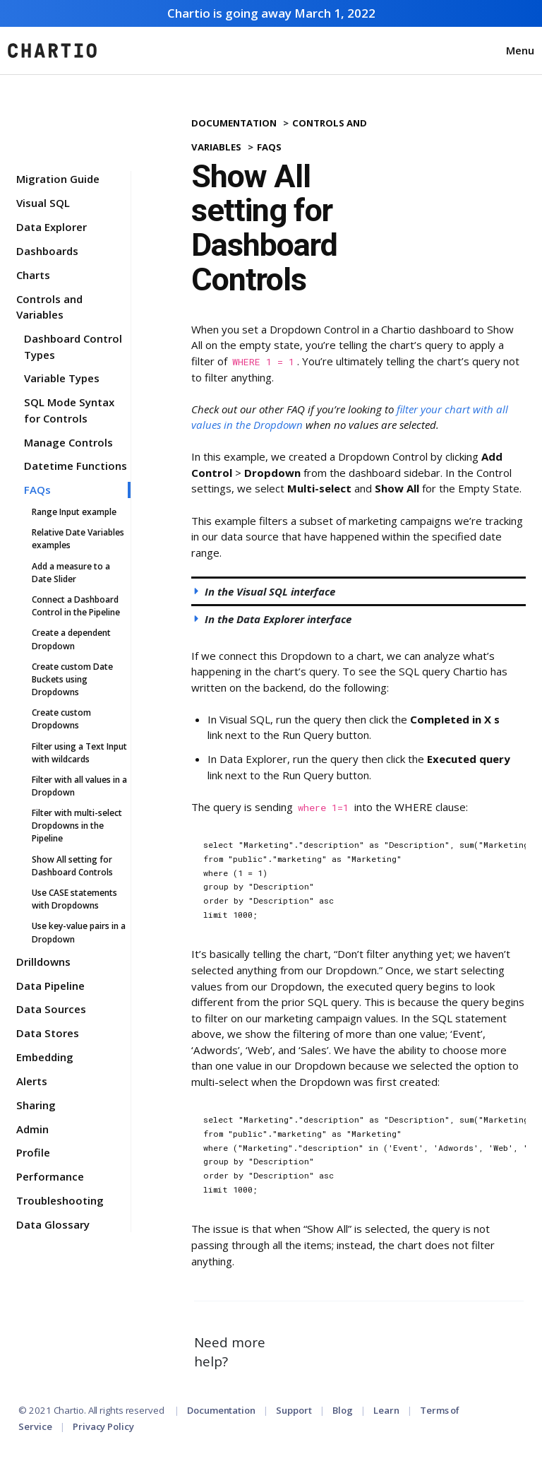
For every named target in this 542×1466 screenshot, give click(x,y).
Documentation (234, 123)
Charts (33, 275)
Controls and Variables (49, 307)
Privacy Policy (103, 1426)
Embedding (44, 1057)
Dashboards (47, 251)
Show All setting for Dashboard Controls (72, 865)
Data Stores (47, 1033)
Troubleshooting (60, 1200)
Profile (33, 1152)
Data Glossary (53, 1224)
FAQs (37, 490)
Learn (386, 1410)
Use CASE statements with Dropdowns (74, 899)
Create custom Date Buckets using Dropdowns (72, 679)
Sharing (36, 1105)
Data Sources (51, 1009)
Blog (342, 1410)
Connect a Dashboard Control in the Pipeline (76, 605)
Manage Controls (68, 442)
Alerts (31, 1081)
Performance (50, 1176)
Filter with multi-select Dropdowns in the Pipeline (77, 825)
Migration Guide (58, 179)
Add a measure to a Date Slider (71, 572)
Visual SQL (43, 203)
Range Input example (74, 512)
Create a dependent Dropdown (71, 639)
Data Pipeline (50, 986)
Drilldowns (43, 961)
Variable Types (62, 378)
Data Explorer (51, 227)
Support (293, 1410)
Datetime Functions (75, 466)
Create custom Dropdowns (61, 719)
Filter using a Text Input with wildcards (79, 752)
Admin (32, 1129)
